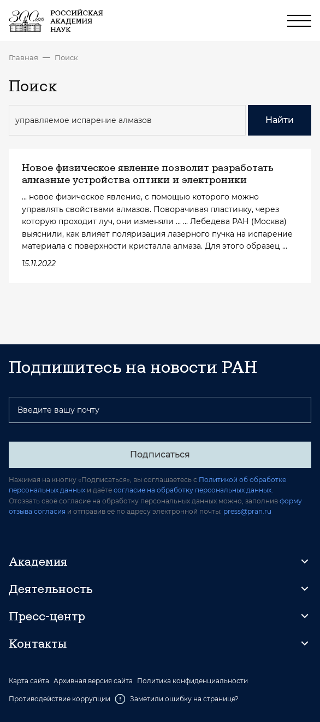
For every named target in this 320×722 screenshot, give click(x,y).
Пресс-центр (47, 616)
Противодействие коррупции (59, 699)
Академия (38, 561)
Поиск (66, 57)
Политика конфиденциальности (192, 681)
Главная (23, 57)
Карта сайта (29, 681)
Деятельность (51, 589)
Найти (279, 120)
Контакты (38, 643)
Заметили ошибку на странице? (177, 699)
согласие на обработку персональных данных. (193, 490)
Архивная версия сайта (93, 681)
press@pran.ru (247, 511)
